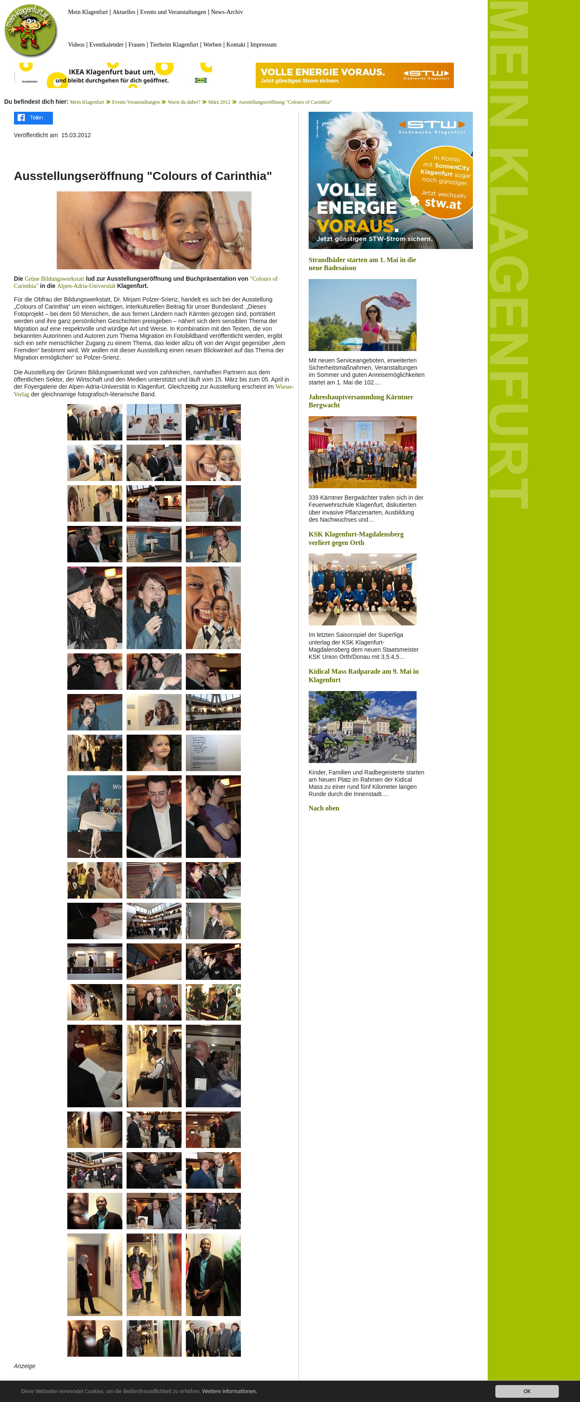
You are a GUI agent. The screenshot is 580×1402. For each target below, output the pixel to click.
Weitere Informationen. (229, 1391)
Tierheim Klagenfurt (174, 44)
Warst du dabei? (184, 102)
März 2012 (219, 102)
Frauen (136, 44)
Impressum (263, 44)
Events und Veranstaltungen (173, 12)
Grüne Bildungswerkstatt (54, 279)
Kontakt (236, 44)
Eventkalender (106, 44)
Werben (212, 44)
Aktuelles (124, 12)
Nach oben (324, 808)
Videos (76, 44)
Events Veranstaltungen (136, 102)
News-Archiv (227, 12)
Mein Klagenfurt (88, 12)
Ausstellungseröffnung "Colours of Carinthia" (285, 102)
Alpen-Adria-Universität (86, 286)
